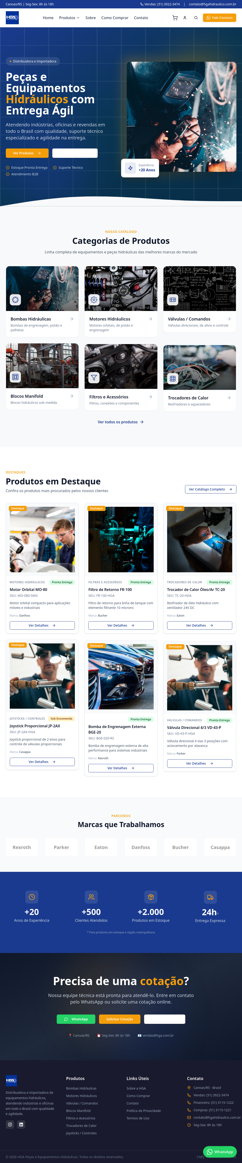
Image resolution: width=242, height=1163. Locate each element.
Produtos (69, 17)
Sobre (91, 17)
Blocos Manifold (78, 1110)
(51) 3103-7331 (75, 153)
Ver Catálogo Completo (210, 489)
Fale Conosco (220, 17)
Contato (141, 17)
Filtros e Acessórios (80, 1118)
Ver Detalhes (42, 626)
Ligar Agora (165, 1019)
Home (48, 17)
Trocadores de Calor (81, 1125)
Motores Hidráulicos (81, 1096)
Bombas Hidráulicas (81, 1088)
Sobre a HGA (136, 1088)
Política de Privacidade (144, 1110)
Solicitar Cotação (119, 1019)
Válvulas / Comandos (82, 1103)
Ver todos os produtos (121, 425)
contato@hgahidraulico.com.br (212, 4)
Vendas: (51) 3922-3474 (160, 4)
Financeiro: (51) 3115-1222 (214, 1102)
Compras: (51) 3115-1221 (213, 1110)
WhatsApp (76, 1019)
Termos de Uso (138, 1118)
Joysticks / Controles (81, 1133)
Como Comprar (114, 17)
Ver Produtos (27, 153)
